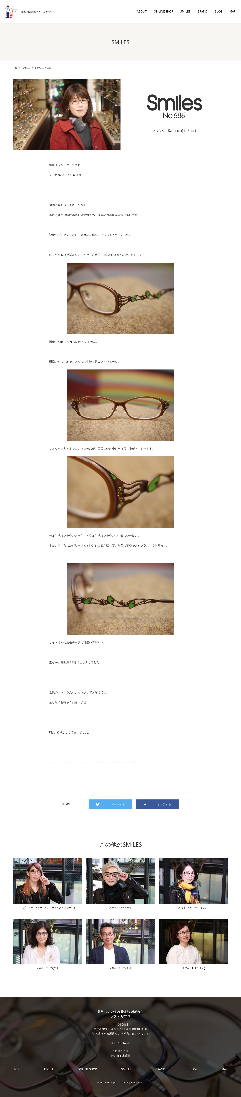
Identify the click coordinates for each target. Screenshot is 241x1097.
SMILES (185, 11)
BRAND (202, 11)
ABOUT (142, 11)
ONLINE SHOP (163, 11)
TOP (16, 1069)
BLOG (218, 11)
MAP (232, 11)
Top (15, 67)
